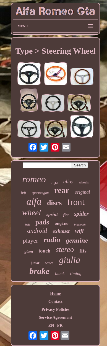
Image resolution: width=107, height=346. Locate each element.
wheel (31, 212)
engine (62, 224)
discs (54, 203)
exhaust (61, 231)
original (82, 192)
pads (42, 222)
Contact (55, 301)
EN (51, 325)
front (75, 202)
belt (27, 224)
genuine (77, 240)
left (23, 192)
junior (35, 263)
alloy (68, 181)
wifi (79, 231)
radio (52, 239)
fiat (66, 215)
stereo (65, 249)
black (60, 273)
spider (81, 213)
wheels (84, 182)
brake (39, 271)
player (30, 240)
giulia (69, 260)
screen (49, 263)
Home (55, 293)
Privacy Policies (55, 309)
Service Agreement (55, 317)
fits (82, 251)
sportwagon (40, 193)
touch (44, 251)
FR (60, 325)
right (54, 183)
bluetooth (80, 224)
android (37, 230)
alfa (33, 201)
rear (61, 190)
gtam (28, 251)
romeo (34, 179)
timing (76, 273)
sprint (52, 214)
